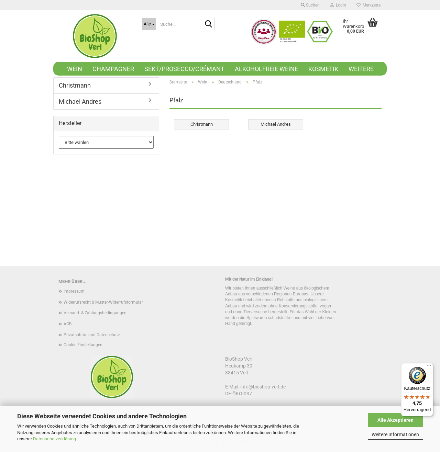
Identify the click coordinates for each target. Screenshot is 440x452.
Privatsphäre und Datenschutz (92, 334)
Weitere (361, 68)
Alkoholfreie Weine (266, 68)
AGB (68, 323)
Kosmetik (323, 68)
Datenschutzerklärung (54, 438)
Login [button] (338, 5)
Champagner (113, 68)
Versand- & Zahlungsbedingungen (95, 312)
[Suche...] (149, 24)
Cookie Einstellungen (83, 344)
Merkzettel (369, 5)
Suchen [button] (310, 5)
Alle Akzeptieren (395, 420)
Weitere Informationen (395, 434)
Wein (74, 68)
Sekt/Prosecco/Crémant (184, 68)
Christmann (75, 85)
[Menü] (429, 367)
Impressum (74, 291)
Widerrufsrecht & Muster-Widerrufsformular (103, 302)
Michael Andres (80, 101)
